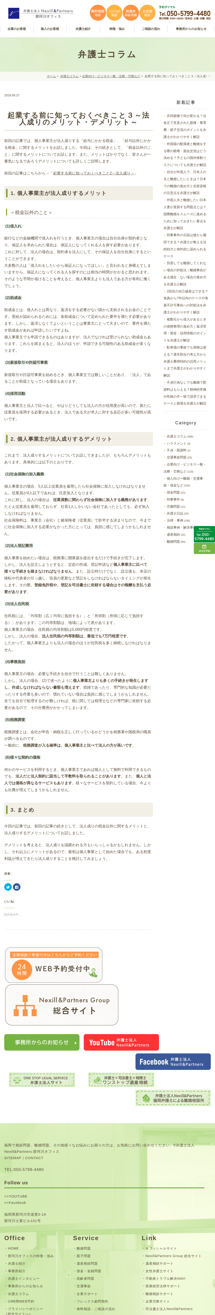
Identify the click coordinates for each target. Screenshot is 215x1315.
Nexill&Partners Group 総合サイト (174, 1188)
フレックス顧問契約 (92, 1233)
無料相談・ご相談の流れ (96, 1241)
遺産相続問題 (87, 1196)
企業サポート (87, 1226)
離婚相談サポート (160, 1226)
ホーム (51, 76)
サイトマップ (18, 1261)
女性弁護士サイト (160, 1203)
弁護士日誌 (175, 513)
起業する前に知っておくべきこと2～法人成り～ (93, 173)
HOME (13, 1181)
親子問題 (84, 1188)
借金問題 (173, 492)
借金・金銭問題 (89, 1203)
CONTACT (34, 1090)
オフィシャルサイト (161, 1181)
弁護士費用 (85, 1248)
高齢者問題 (85, 1211)
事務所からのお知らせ (25, 1218)
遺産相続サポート (160, 1196)
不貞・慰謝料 (177, 450)
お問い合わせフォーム (25, 1254)
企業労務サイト (158, 1233)
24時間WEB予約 (21, 1233)
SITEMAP (12, 1090)
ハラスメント (177, 443)
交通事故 (84, 1218)
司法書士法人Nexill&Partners (169, 1241)
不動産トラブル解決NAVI (166, 1211)
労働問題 (173, 506)
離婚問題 (173, 541)
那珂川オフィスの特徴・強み (31, 1188)
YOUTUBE (18, 1129)
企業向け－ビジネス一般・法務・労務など (111, 76)
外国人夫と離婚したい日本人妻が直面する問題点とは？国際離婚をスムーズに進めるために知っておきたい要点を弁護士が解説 (184, 214)
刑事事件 (173, 499)
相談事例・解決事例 (181, 527)
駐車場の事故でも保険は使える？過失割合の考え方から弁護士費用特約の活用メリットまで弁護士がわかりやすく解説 (184, 361)
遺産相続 (173, 534)
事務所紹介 (17, 1203)
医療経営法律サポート (163, 1218)
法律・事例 (175, 520)
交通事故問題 (177, 457)
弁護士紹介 (17, 1196)
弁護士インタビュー (24, 1211)
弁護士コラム (69, 76)
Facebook (17, 1135)
